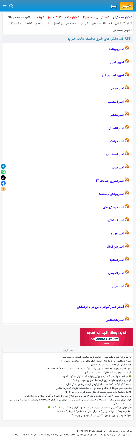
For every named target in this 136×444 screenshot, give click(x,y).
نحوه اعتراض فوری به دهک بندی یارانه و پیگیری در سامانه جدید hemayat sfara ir (89, 369)
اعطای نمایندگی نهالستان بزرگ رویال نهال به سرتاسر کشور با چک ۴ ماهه (94, 411)
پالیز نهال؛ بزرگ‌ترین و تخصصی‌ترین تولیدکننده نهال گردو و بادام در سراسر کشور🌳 (89, 407)
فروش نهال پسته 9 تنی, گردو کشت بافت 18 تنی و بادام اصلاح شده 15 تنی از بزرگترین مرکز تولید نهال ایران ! (77, 396)
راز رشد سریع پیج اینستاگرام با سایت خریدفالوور (107, 372)
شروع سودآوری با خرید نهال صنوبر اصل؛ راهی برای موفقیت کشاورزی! (96, 361)
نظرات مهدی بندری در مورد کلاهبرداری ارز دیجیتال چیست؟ (102, 415)
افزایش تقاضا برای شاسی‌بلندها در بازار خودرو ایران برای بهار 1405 (98, 392)
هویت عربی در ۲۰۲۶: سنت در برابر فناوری (111, 365)
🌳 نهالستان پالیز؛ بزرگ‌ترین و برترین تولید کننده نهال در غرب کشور (97, 376)
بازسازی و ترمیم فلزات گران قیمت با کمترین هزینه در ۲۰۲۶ (102, 380)
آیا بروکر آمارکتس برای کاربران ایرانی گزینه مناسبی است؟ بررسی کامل (96, 357)
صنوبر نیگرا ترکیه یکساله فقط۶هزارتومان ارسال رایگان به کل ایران (99, 384)
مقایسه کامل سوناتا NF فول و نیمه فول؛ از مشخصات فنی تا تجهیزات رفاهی (94, 388)
